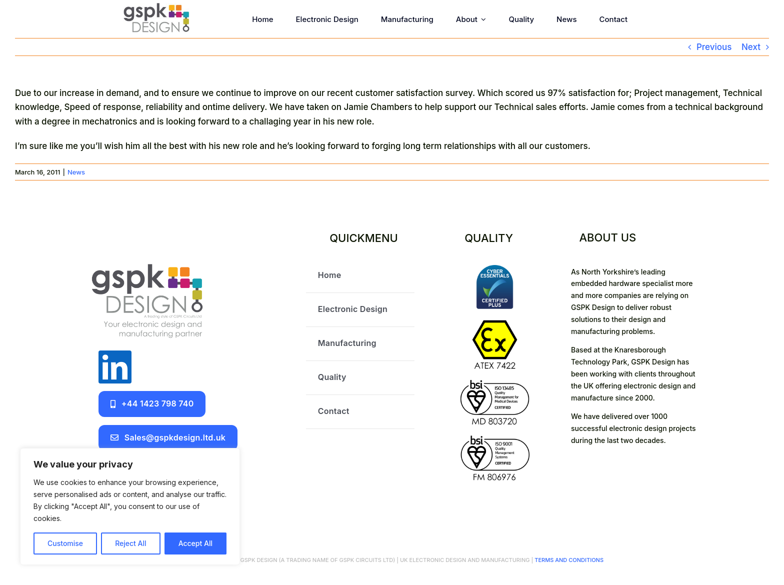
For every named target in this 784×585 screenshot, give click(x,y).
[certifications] (495, 269)
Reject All (130, 543)
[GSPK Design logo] (147, 263)
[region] (130, 506)
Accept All (195, 543)
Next (751, 47)
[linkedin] (115, 367)
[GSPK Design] (157, 7)
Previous (714, 47)
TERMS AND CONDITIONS (568, 560)
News (76, 172)
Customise (65, 543)
